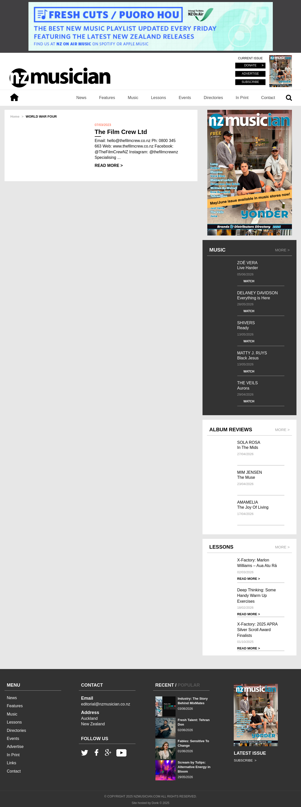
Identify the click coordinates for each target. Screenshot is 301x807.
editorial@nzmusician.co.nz (105, 704)
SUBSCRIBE (250, 82)
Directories (213, 98)
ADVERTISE (250, 74)
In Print (242, 98)
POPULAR (189, 685)
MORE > (282, 250)
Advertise (15, 746)
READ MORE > (109, 165)
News (81, 98)
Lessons (158, 98)
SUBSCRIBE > (245, 760)
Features (107, 98)
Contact (268, 98)
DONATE (250, 65)
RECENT (164, 685)
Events (185, 98)
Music (133, 98)
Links (11, 763)
